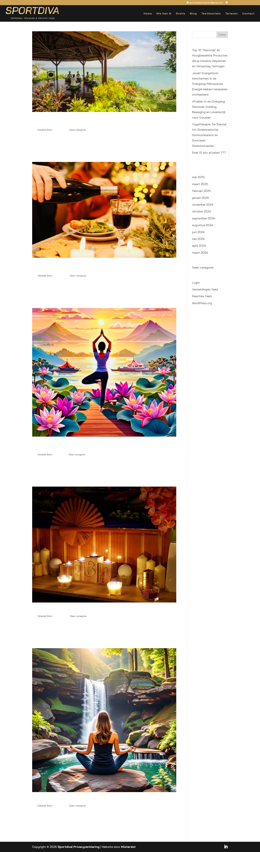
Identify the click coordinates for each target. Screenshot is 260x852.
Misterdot (128, 847)
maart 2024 (200, 252)
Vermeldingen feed (205, 289)
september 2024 (203, 218)
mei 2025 (198, 177)
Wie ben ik (163, 13)
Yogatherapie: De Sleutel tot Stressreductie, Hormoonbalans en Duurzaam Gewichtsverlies (209, 135)
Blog (193, 13)
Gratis (180, 13)
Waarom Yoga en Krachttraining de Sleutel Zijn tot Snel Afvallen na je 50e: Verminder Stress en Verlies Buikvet (100, 446)
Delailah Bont (45, 129)
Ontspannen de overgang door (62, 799)
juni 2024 (198, 232)
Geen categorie (77, 129)
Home (148, 13)
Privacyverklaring (86, 847)
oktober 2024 (201, 211)
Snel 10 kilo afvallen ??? (209, 152)
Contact (248, 13)
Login (196, 282)
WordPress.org (202, 303)
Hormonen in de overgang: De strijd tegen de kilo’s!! (83, 609)
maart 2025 (200, 184)
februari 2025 (201, 191)
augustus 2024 (202, 225)
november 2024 (202, 204)
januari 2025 (200, 198)
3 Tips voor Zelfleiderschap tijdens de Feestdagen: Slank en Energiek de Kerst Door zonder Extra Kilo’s (103, 267)
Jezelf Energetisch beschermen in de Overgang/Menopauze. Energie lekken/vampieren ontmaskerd (100, 121)
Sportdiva (65, 847)
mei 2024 (198, 239)
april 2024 (199, 246)
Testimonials (211, 13)
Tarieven (231, 13)
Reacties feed (202, 296)
